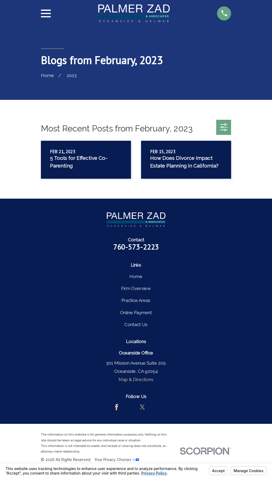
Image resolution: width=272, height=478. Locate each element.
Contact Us (135, 324)
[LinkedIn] (155, 407)
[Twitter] (142, 407)
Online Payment (136, 312)
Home (135, 276)
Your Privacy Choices (116, 460)
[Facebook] (116, 407)
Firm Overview (136, 288)
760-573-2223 (136, 247)
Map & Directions (136, 379)
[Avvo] (129, 407)
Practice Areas (135, 300)
